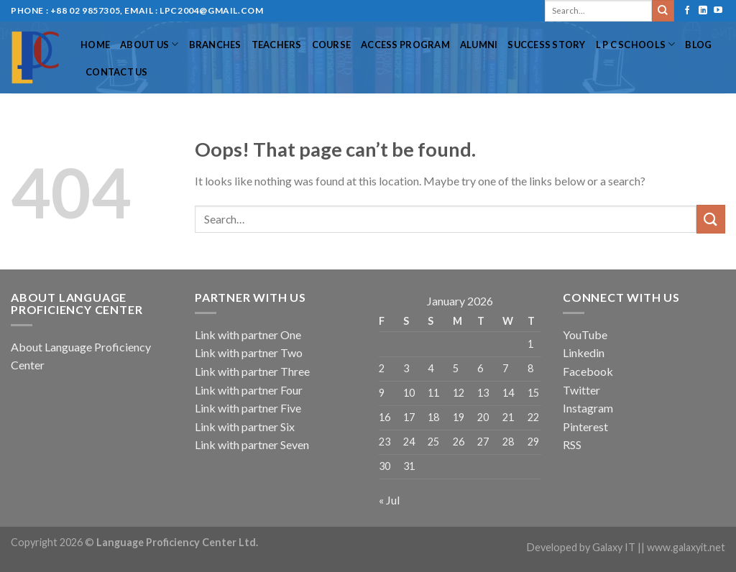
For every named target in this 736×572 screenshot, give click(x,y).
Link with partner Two (249, 352)
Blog (698, 44)
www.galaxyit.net (686, 547)
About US (149, 44)
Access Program (405, 44)
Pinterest (585, 426)
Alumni (479, 44)
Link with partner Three (252, 371)
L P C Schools (636, 44)
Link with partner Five (248, 408)
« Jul (389, 500)
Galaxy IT (613, 547)
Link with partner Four (249, 390)
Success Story (546, 44)
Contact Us (117, 72)
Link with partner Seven (252, 444)
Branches (215, 44)
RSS (572, 444)
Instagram (588, 408)
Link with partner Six (245, 426)
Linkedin (583, 352)
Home (95, 44)
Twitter (581, 390)
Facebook (588, 371)
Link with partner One (248, 334)
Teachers (277, 44)
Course (331, 44)
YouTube (585, 334)
